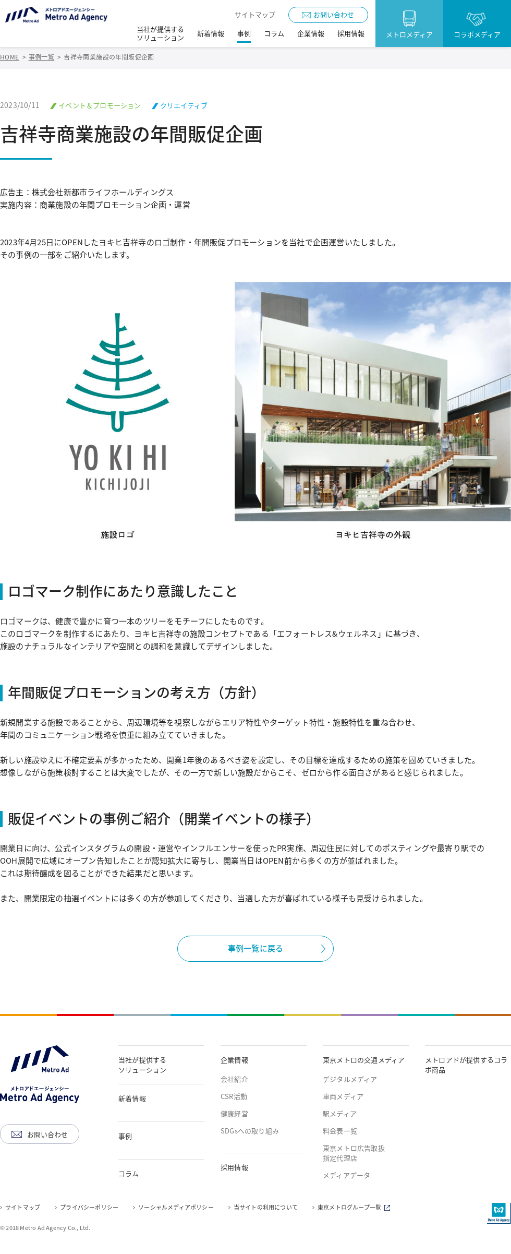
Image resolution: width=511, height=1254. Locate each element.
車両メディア (343, 1096)
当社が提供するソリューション (142, 1064)
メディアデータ (346, 1175)
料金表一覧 (340, 1131)
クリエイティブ (184, 105)
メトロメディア (409, 34)
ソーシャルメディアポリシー (176, 1207)
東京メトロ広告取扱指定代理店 (354, 1152)
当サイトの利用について (266, 1207)
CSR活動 (234, 1096)
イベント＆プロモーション (99, 105)
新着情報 (132, 1098)
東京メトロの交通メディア (364, 1060)
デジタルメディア (350, 1079)
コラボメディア (477, 34)
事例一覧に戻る (255, 948)
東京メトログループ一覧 (355, 1208)
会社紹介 (234, 1079)
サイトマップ (255, 14)
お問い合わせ (333, 14)
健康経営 (234, 1113)
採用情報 (234, 1167)
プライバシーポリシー (89, 1207)
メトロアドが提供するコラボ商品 (466, 1064)
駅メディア (340, 1113)
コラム (128, 1173)
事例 (125, 1136)
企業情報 (234, 1060)
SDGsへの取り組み (250, 1131)
